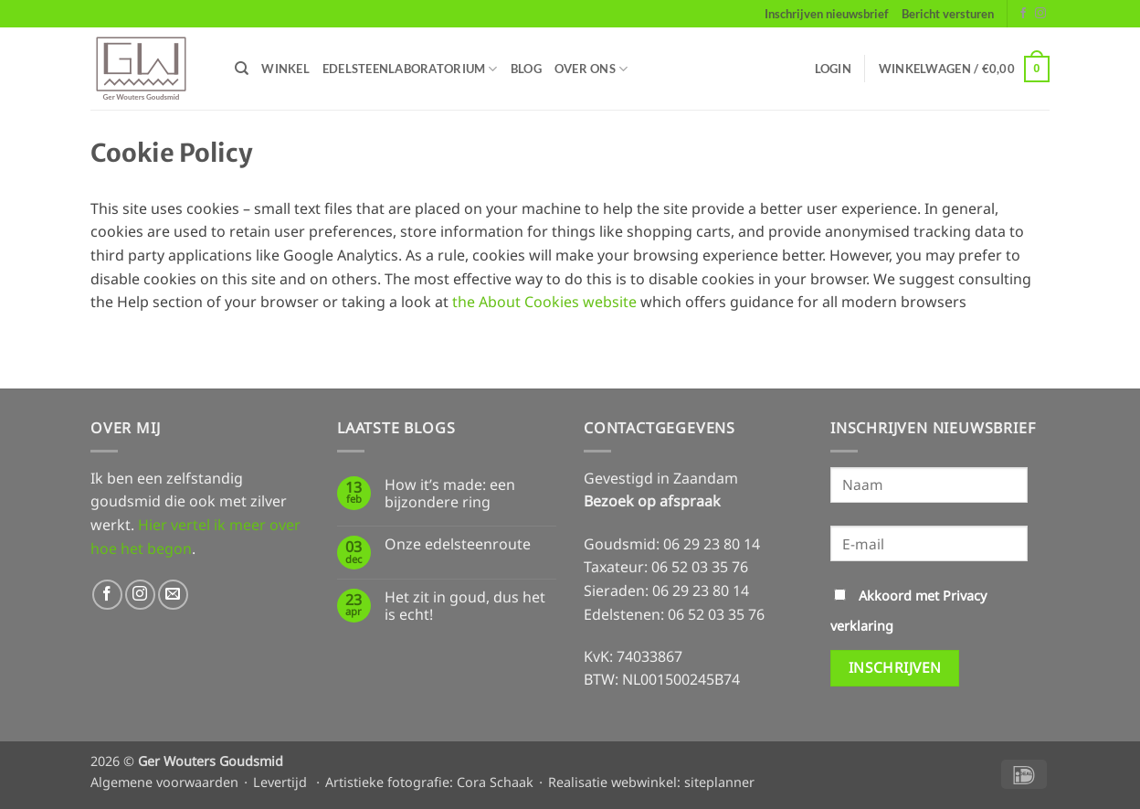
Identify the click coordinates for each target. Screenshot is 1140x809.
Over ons (591, 69)
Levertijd (280, 782)
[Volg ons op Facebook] (1023, 13)
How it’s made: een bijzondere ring (450, 493)
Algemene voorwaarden (164, 782)
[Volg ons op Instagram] (1040, 13)
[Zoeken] (241, 68)
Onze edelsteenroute (458, 544)
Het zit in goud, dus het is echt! (465, 606)
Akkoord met (908, 610)
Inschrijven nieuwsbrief (827, 13)
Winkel (285, 68)
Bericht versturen (948, 13)
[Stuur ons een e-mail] (173, 595)
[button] (833, 68)
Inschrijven (895, 667)
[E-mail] (929, 543)
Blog (526, 68)
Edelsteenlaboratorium (410, 69)
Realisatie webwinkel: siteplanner (651, 782)
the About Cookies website (544, 302)
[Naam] (929, 485)
